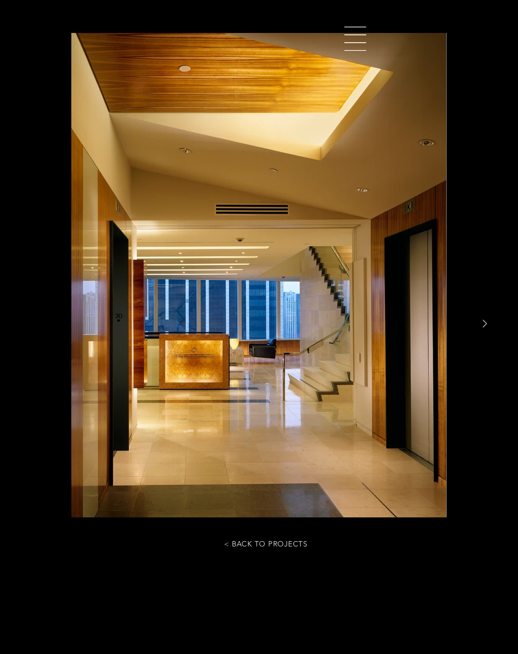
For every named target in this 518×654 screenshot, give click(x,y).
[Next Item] (484, 324)
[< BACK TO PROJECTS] (265, 543)
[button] (355, 39)
